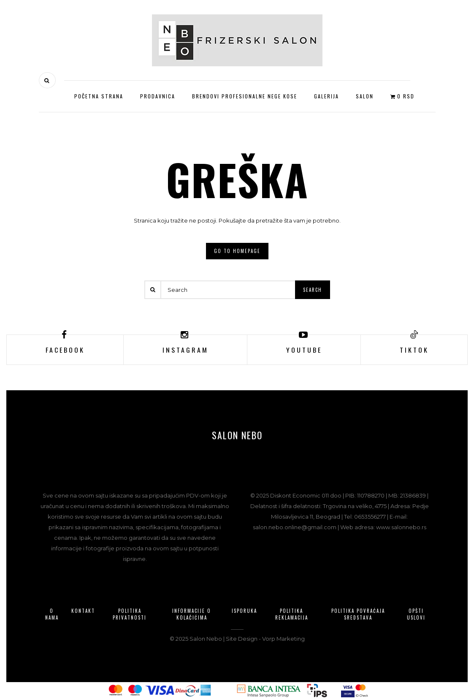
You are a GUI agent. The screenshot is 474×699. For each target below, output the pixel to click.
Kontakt (83, 610)
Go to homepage (237, 251)
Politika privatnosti (129, 614)
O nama (52, 614)
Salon (365, 96)
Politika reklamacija (291, 614)
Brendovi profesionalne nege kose (244, 96)
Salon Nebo (237, 435)
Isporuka (244, 610)
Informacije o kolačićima (191, 614)
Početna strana (98, 96)
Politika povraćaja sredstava (358, 614)
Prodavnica (157, 96)
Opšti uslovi (416, 614)
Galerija (326, 96)
